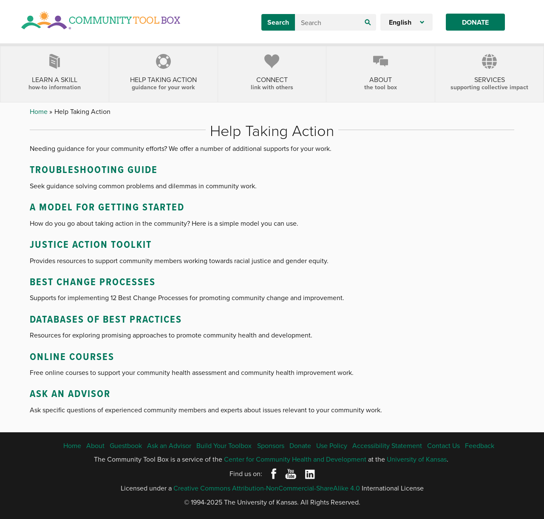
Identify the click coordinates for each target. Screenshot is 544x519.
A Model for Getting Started (107, 206)
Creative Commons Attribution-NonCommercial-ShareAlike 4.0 (266, 488)
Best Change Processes (93, 281)
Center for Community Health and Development (295, 459)
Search (278, 22)
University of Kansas (417, 459)
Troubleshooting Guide (94, 169)
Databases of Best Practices (106, 319)
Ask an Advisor (70, 393)
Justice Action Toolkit (91, 244)
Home (39, 111)
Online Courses (72, 356)
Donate (475, 22)
